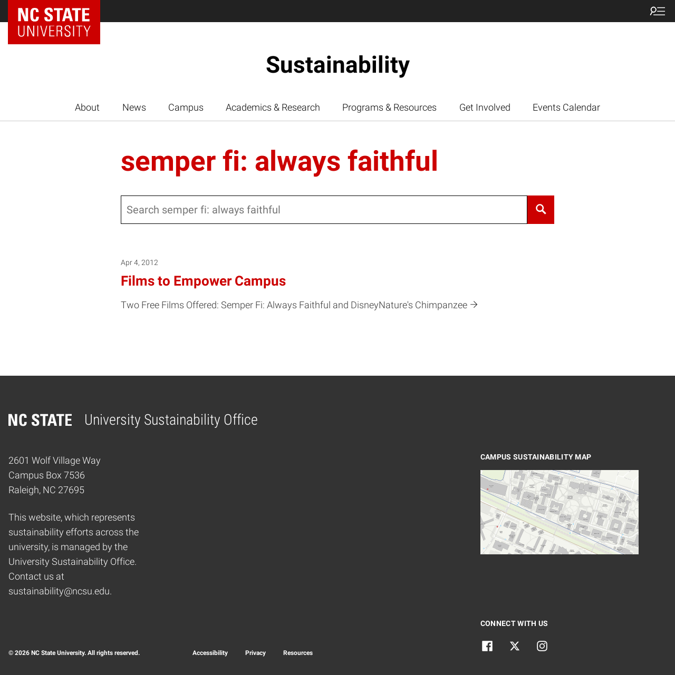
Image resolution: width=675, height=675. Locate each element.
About (87, 107)
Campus (186, 107)
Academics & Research (273, 107)
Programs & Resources (389, 107)
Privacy (255, 653)
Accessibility (210, 653)
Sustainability (338, 65)
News (134, 107)
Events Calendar (566, 107)
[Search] (540, 209)
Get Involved (484, 107)
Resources (298, 653)
